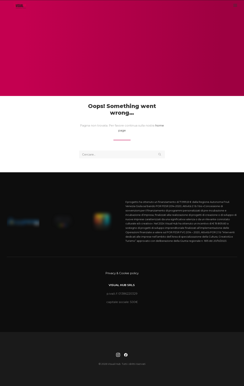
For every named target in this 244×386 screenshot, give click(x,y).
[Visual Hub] (17, 9)
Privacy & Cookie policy (122, 273)
